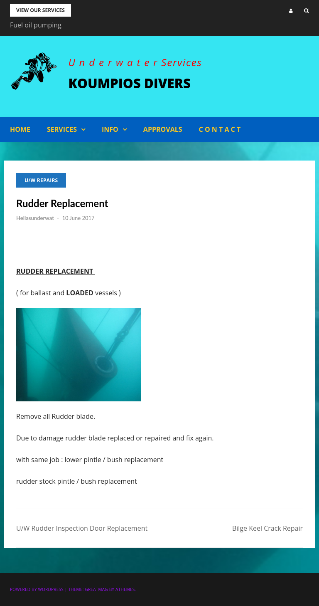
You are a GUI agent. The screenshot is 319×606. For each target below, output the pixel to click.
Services (62, 129)
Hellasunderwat (35, 218)
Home (20, 129)
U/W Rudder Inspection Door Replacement (81, 528)
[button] (291, 10)
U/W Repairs (41, 180)
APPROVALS (162, 129)
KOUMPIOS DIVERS (131, 83)
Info (110, 129)
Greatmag (96, 589)
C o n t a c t (220, 129)
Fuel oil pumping (35, 25)
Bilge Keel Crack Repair (267, 528)
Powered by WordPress (37, 589)
